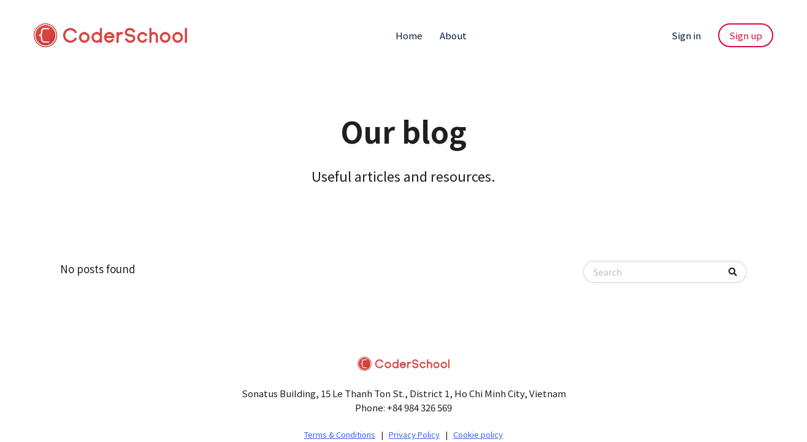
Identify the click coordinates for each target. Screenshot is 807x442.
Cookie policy (478, 434)
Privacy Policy (414, 434)
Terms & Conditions (339, 434)
